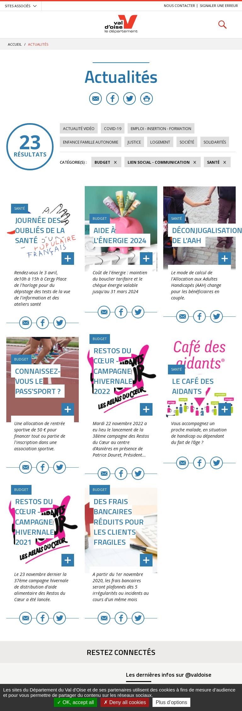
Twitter (129, 98)
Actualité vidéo (79, 128)
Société (187, 142)
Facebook (112, 98)
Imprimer (146, 98)
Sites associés (17, 5)
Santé (213, 162)
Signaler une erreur (219, 5)
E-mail (95, 98)
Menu (20, 24)
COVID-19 (112, 128)
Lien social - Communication (159, 162)
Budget (102, 162)
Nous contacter (179, 5)
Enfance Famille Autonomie (90, 142)
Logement (160, 142)
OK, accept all (75, 702)
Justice (134, 142)
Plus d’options (171, 702)
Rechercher (222, 24)
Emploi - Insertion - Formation (161, 128)
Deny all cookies (125, 702)
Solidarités (215, 142)
